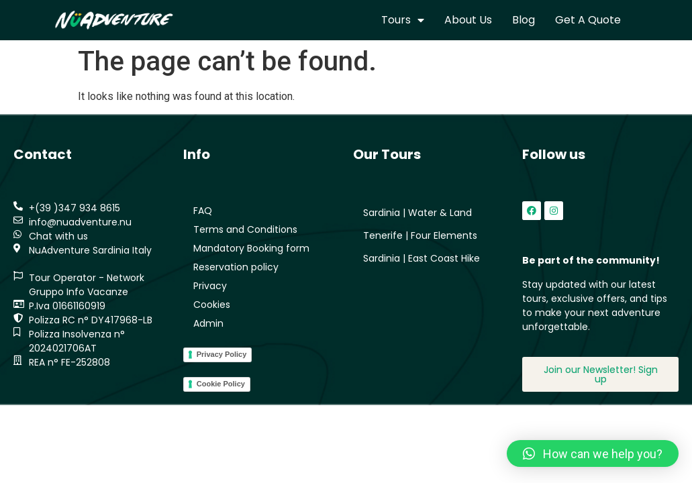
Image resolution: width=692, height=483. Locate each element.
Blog (523, 20)
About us (468, 20)
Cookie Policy (221, 384)
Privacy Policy (222, 354)
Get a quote (588, 20)
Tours (402, 20)
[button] (593, 453)
